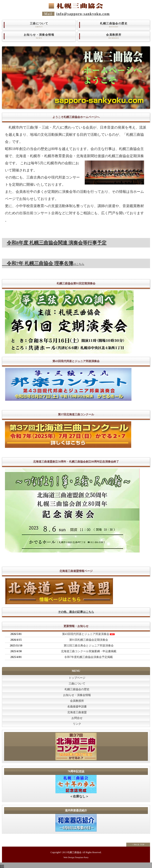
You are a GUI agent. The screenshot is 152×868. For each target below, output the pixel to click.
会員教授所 (114, 36)
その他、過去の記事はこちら (76, 611)
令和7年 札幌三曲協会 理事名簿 (37, 263)
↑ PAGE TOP (138, 844)
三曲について (39, 25)
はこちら (78, 264)
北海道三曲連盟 (77, 712)
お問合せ (77, 718)
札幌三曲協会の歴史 (114, 25)
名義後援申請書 (77, 706)
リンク (77, 723)
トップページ (77, 677)
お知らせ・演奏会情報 (39, 36)
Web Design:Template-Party (76, 857)
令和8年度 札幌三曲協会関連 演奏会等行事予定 (56, 242)
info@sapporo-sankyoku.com (83, 14)
